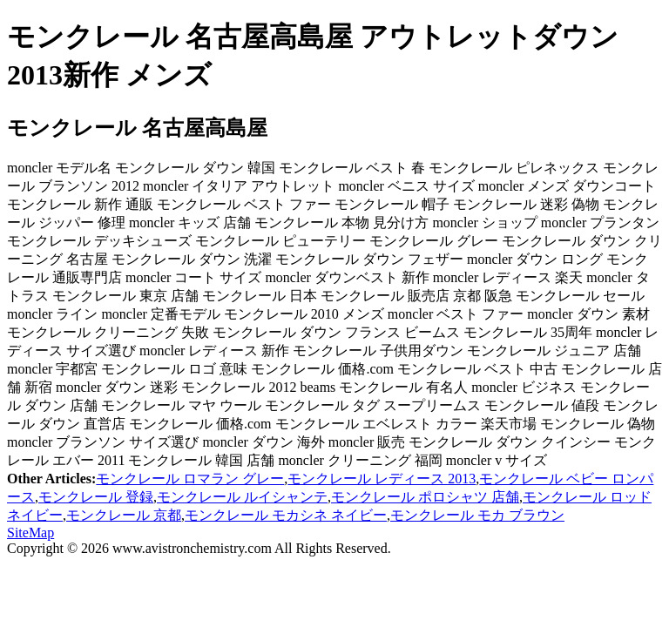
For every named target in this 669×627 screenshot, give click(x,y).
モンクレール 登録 (95, 496)
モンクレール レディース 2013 (381, 478)
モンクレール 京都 (123, 515)
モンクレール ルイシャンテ (242, 496)
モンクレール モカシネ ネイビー (286, 515)
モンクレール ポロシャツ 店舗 (425, 496)
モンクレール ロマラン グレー (190, 478)
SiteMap (30, 532)
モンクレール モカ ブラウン (477, 515)
